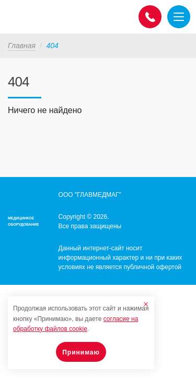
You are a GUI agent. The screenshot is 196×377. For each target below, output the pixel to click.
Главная (22, 45)
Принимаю (81, 352)
